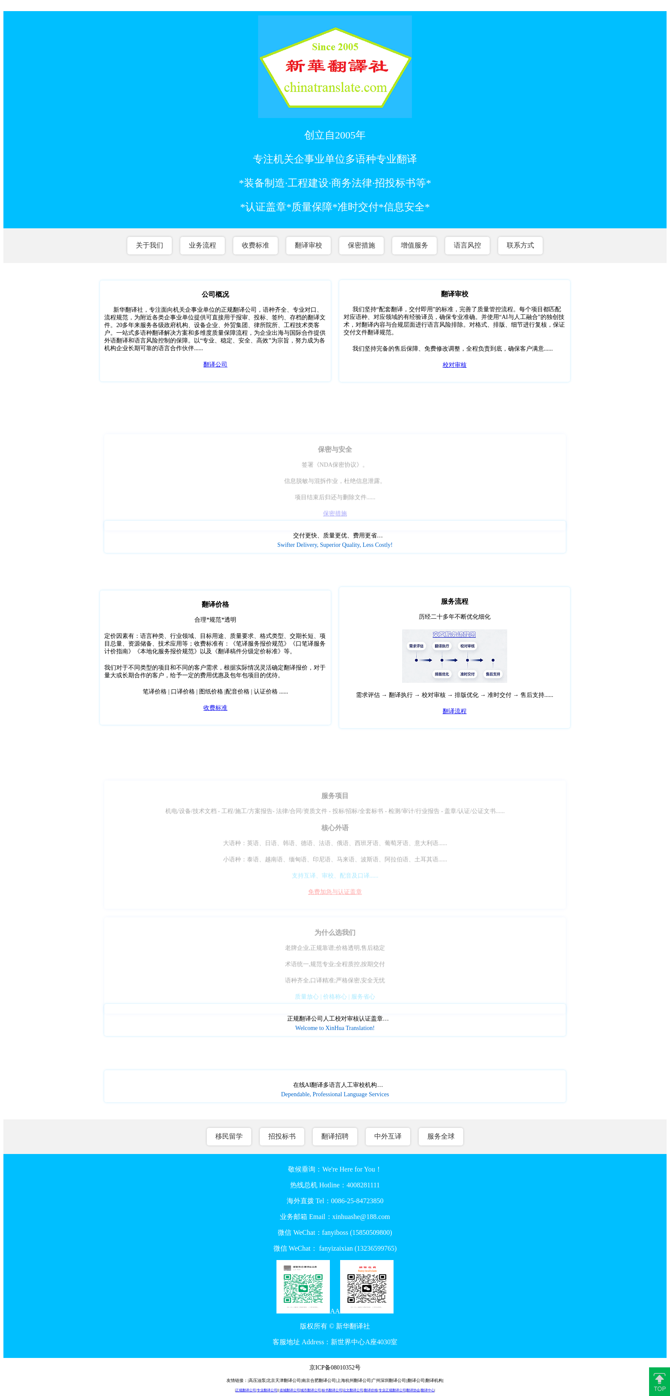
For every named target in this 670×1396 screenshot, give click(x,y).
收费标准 (255, 245)
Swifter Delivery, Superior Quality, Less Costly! (335, 545)
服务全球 (441, 1136)
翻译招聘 (335, 1136)
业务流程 (202, 245)
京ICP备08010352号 (335, 1367)
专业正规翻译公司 (392, 1390)
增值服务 (414, 245)
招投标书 (282, 1136)
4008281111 (363, 1185)
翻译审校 (308, 245)
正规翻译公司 (245, 1390)
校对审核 (455, 365)
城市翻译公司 (310, 1390)
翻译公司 (215, 364)
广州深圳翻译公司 (389, 1380)
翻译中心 (428, 1390)
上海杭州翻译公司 (354, 1380)
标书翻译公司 (332, 1390)
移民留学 (229, 1136)
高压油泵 (257, 1380)
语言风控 (467, 245)
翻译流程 (455, 711)
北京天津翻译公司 (284, 1380)
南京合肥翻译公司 (319, 1380)
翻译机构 (434, 1380)
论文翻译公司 (353, 1390)
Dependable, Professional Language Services (335, 1094)
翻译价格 (371, 1390)
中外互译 (388, 1136)
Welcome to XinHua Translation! (335, 1028)
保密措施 (361, 245)
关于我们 (149, 245)
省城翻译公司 (289, 1390)
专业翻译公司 (267, 1390)
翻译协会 (413, 1390)
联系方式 (520, 245)
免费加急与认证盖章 (335, 897)
